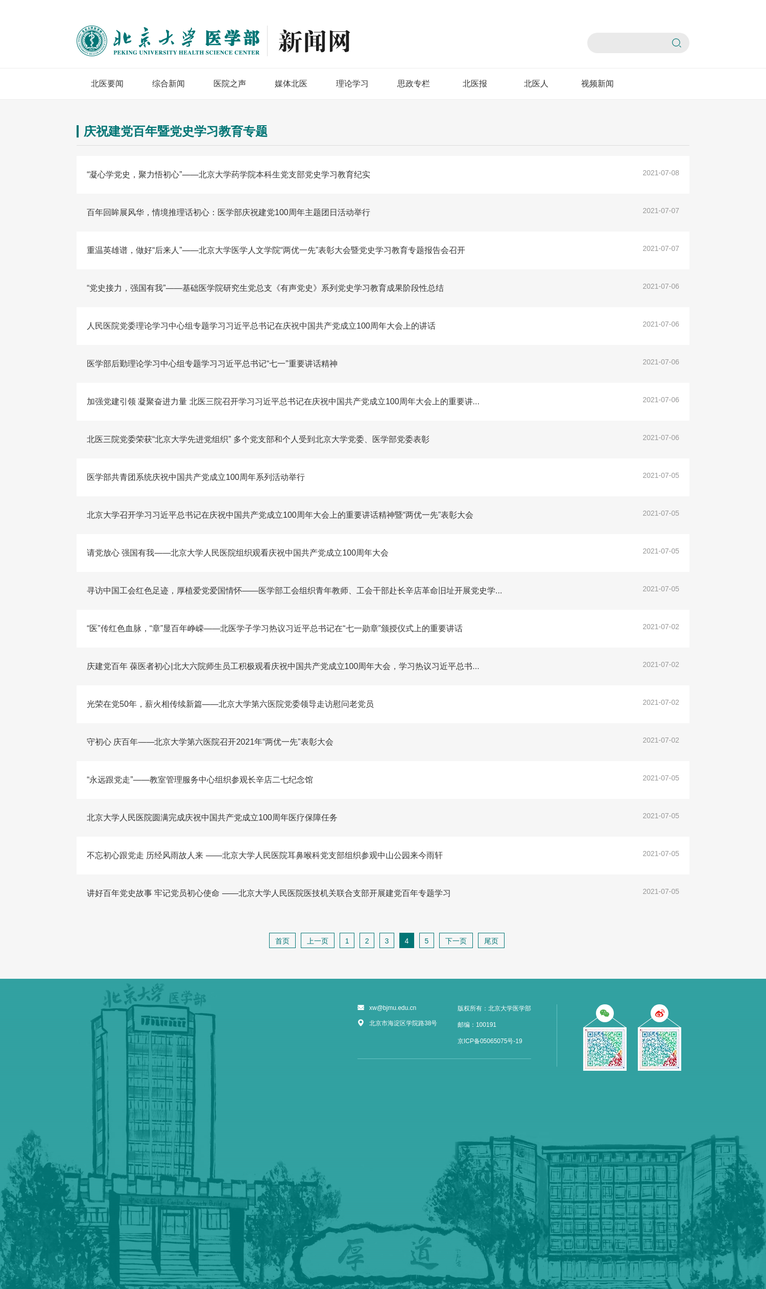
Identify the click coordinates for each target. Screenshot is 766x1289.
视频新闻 (597, 83)
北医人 (536, 83)
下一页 (456, 941)
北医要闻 (107, 83)
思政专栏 (413, 83)
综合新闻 (168, 83)
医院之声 (229, 83)
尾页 (491, 941)
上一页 (317, 941)
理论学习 (352, 83)
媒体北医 (291, 83)
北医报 (475, 83)
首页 (282, 941)
